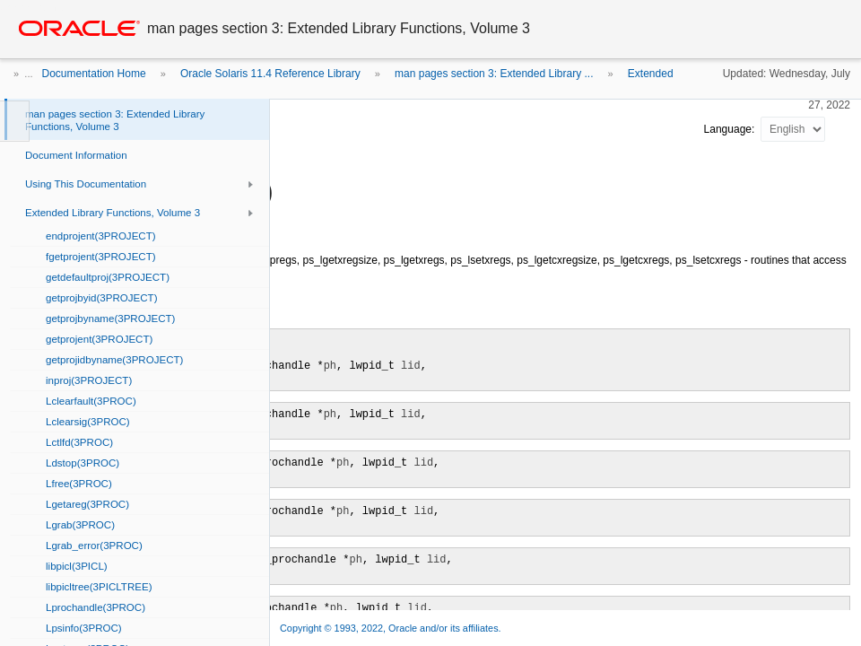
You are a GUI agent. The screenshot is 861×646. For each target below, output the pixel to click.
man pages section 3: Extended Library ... (494, 73)
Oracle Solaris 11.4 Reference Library (270, 73)
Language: (731, 129)
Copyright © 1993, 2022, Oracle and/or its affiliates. (392, 628)
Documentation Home (94, 73)
